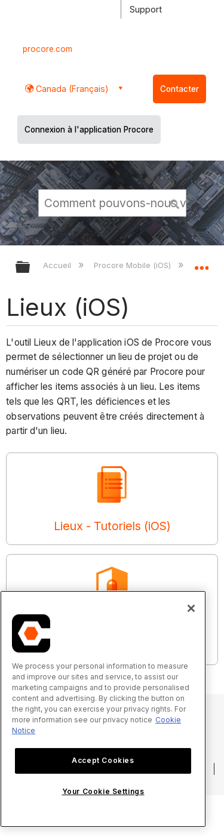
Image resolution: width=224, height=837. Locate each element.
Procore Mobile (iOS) (133, 265)
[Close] (191, 608)
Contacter (179, 89)
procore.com (47, 49)
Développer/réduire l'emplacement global (201, 263)
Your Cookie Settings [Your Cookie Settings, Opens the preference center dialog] (103, 791)
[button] (175, 202)
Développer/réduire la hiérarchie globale (30, 267)
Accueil (58, 265)
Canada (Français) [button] (71, 89)
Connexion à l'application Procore (89, 129)
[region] (103, 708)
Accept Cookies (103, 760)
